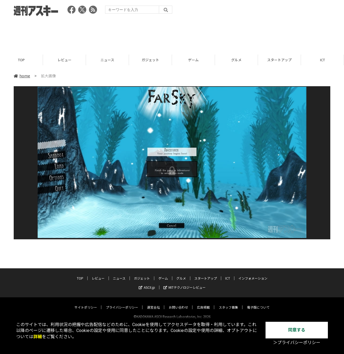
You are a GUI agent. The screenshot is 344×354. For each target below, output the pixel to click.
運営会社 (153, 302)
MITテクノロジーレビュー (184, 282)
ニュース (107, 59)
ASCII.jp (147, 282)
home (22, 75)
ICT (322, 59)
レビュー (64, 59)
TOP (21, 59)
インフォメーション (252, 273)
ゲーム (193, 59)
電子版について (258, 302)
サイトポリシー (85, 302)
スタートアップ (279, 59)
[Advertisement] (172, 33)
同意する (296, 330)
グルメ (236, 59)
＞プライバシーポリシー (296, 342)
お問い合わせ (178, 302)
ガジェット (150, 59)
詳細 (37, 336)
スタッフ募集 (228, 302)
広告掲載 (203, 302)
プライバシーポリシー (122, 302)
